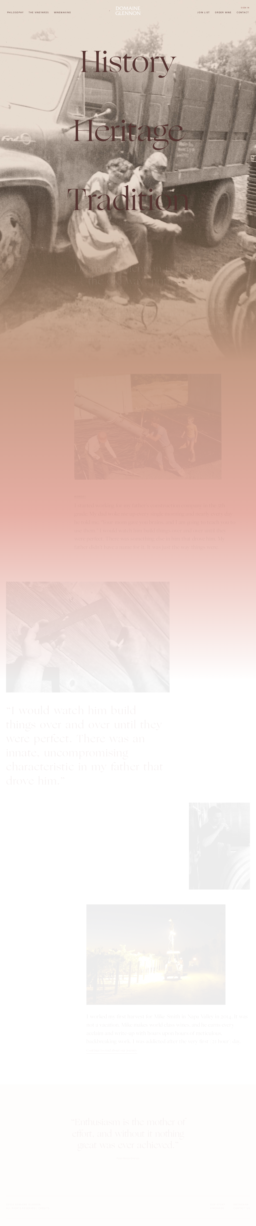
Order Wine (223, 12)
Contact (243, 12)
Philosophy (15, 12)
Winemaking (62, 12)
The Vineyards (39, 12)
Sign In (245, 8)
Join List (203, 12)
